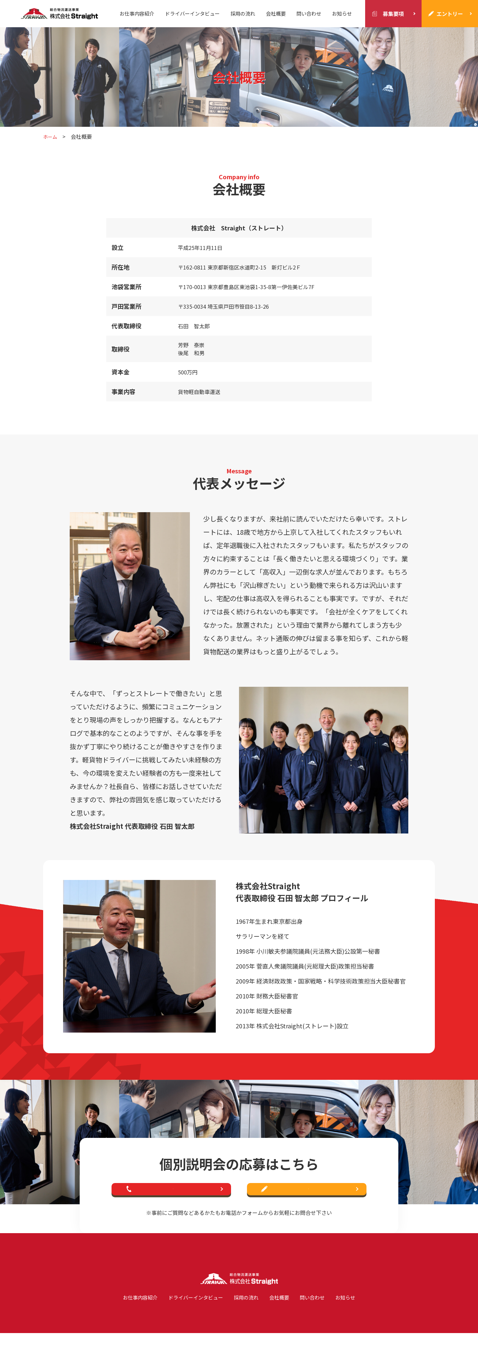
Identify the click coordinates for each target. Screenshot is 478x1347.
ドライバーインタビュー (192, 13)
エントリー (450, 14)
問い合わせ (308, 13)
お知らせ (342, 13)
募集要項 (393, 14)
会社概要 (276, 13)
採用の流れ (242, 13)
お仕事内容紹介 (137, 13)
